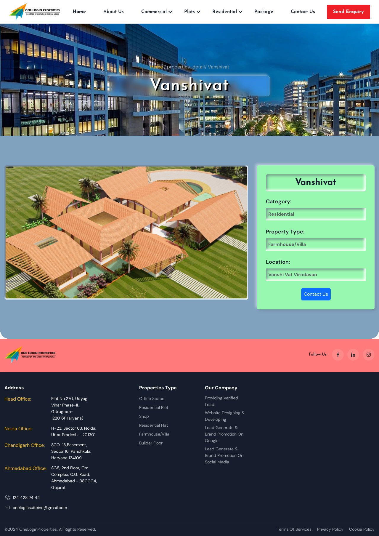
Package (263, 11)
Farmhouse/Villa (154, 434)
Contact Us (303, 11)
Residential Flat (153, 425)
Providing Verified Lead (221, 401)
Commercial (154, 11)
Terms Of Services (294, 529)
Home (79, 11)
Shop (144, 416)
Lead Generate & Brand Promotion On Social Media (224, 455)
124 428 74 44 (26, 497)
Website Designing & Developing (225, 416)
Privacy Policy (330, 529)
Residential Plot (153, 407)
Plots (189, 11)
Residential (224, 11)
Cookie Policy (362, 529)
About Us (113, 11)
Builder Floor (151, 443)
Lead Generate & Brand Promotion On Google (224, 434)
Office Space (151, 398)
